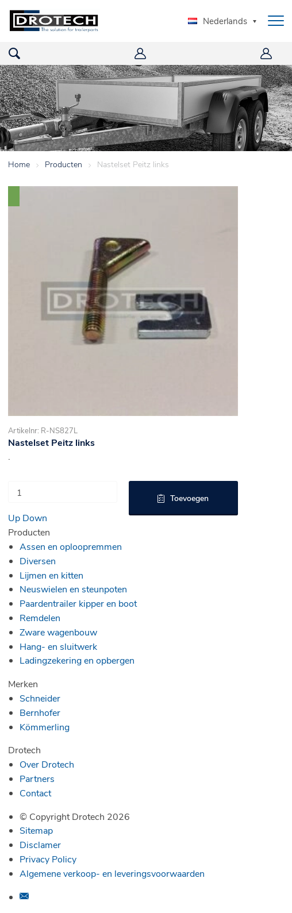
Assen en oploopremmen (71, 546)
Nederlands (217, 20)
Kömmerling (45, 727)
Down (34, 517)
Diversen (38, 560)
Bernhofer (40, 712)
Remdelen (40, 617)
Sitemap (36, 830)
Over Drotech (47, 764)
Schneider (40, 698)
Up (14, 517)
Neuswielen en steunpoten (73, 589)
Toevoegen (189, 497)
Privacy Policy (48, 859)
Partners (37, 778)
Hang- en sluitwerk (58, 646)
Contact (35, 793)
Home (19, 164)
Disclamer (40, 844)
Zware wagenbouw (58, 632)
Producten (63, 164)
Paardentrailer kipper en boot (78, 603)
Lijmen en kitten (51, 575)
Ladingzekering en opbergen (77, 660)
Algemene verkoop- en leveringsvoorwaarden (112, 873)
